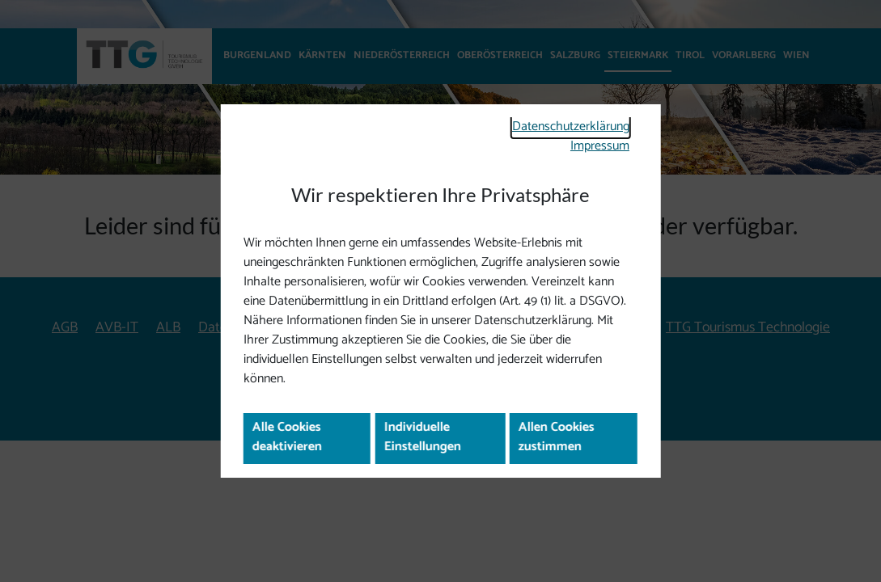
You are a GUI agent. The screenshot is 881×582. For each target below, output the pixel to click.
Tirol (690, 55)
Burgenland (257, 55)
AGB (65, 328)
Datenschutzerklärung (562, 116)
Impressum (594, 137)
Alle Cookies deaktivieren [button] (293, 446)
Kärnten (322, 55)
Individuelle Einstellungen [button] (427, 446)
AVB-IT (116, 328)
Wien (796, 55)
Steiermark (638, 55)
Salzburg (575, 55)
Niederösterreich (402, 55)
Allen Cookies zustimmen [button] (561, 446)
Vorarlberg (744, 55)
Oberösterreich (500, 55)
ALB (168, 328)
